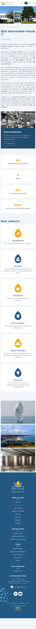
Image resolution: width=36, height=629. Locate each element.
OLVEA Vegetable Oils (18, 536)
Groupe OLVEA (18, 533)
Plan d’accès (18, 557)
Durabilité (18, 520)
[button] (22, 3)
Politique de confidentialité (18, 551)
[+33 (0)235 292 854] (12, 587)
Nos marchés (18, 508)
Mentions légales (18, 548)
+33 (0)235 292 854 (19, 587)
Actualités (18, 523)
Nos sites (18, 517)
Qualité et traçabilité (18, 511)
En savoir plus (10, 143)
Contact (18, 560)
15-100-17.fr (17, 610)
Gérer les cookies (18, 554)
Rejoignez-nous (18, 571)
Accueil (3, 27)
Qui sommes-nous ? (18, 505)
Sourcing (18, 514)
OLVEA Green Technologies (18, 539)
